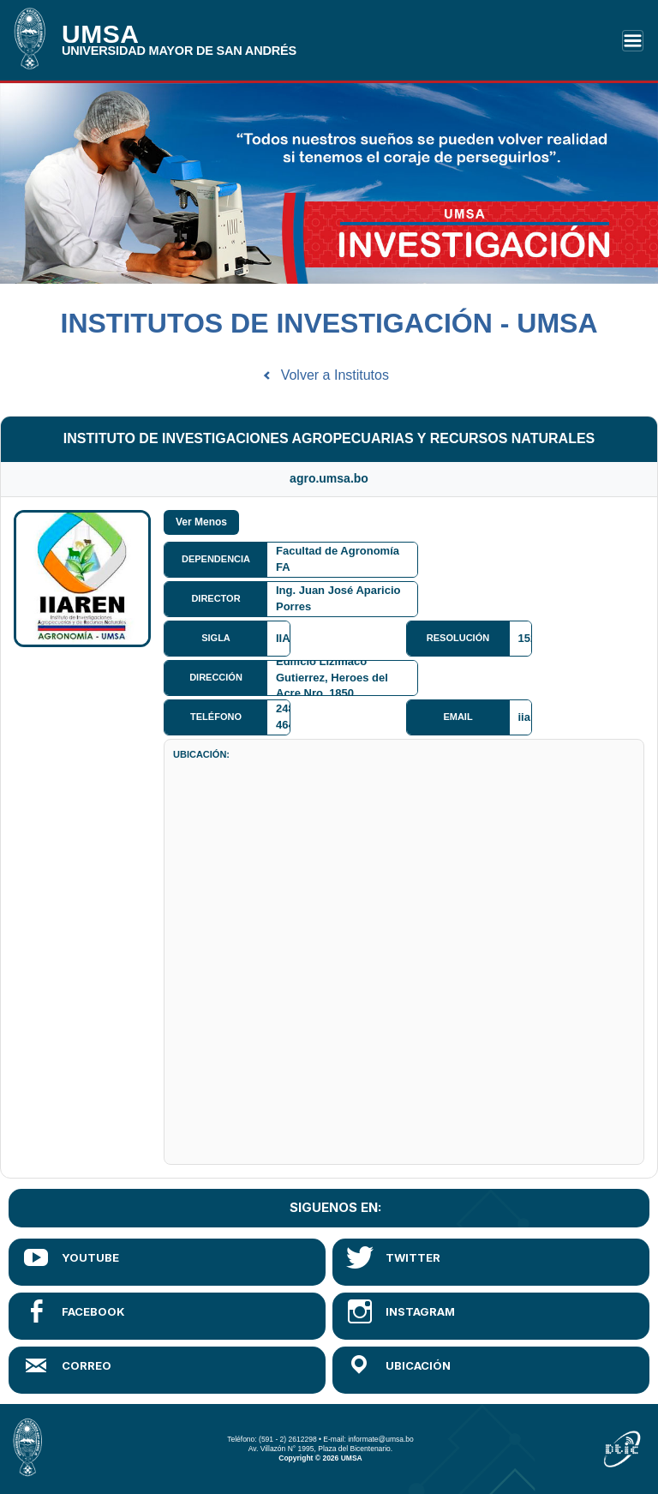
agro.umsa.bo (329, 478)
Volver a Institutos (335, 375)
